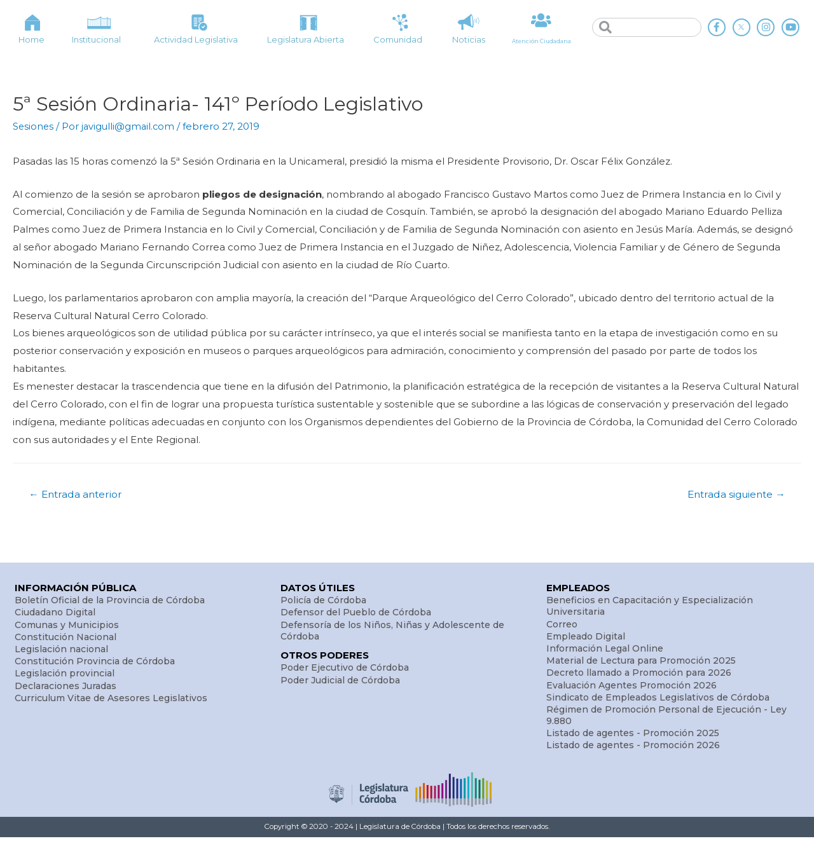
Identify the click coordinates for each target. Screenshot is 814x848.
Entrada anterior (78, 494)
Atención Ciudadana (541, 40)
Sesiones (34, 126)
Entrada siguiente (732, 494)
